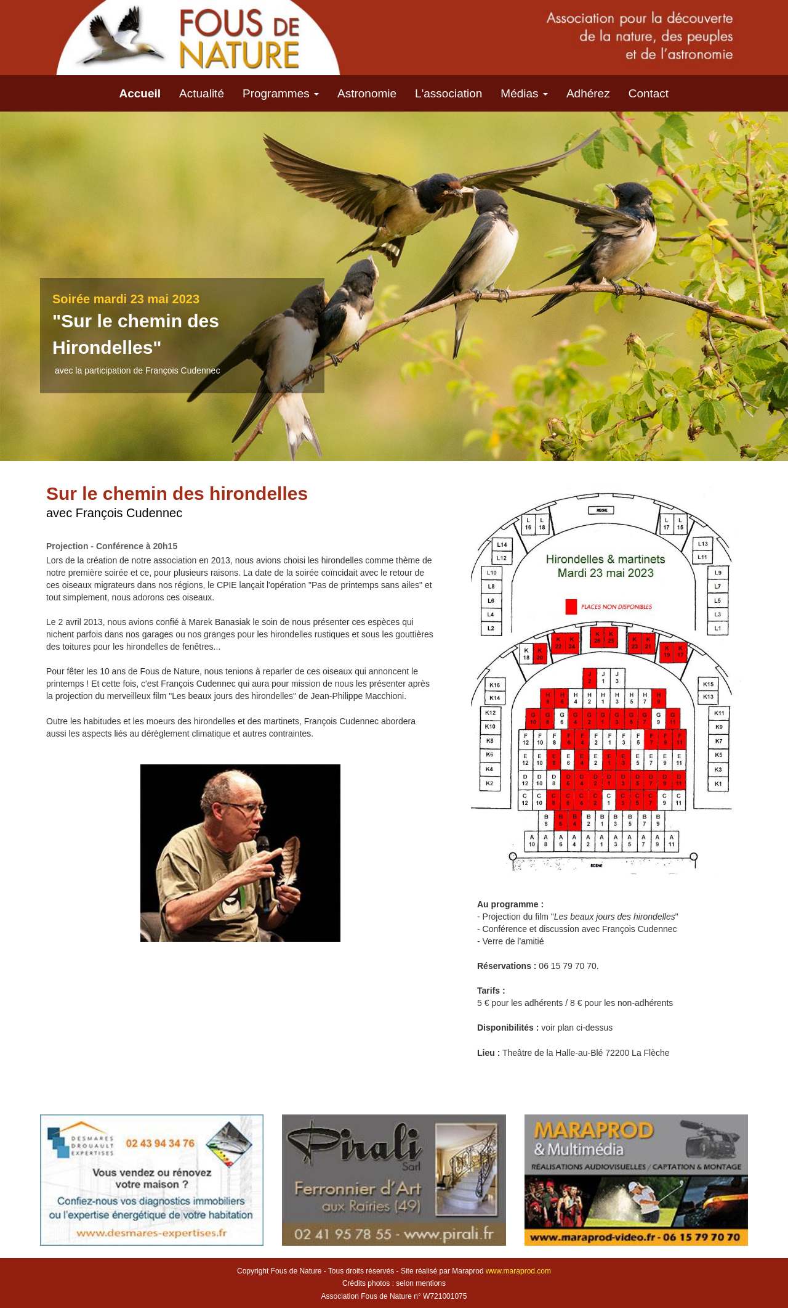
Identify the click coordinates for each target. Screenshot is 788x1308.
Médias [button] (524, 93)
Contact (649, 93)
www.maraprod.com (518, 1271)
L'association (448, 93)
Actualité (201, 93)
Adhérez (588, 93)
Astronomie (366, 93)
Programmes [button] (281, 93)
